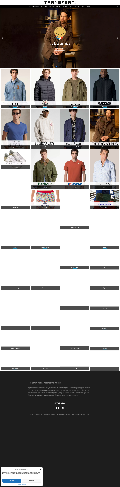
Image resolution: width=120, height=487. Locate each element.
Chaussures (52, 6)
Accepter (11, 481)
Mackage (104, 118)
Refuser (31, 481)
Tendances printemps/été (32, 6)
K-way (75, 199)
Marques (43, 6)
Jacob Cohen (104, 213)
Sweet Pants (45, 158)
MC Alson (45, 213)
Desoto (45, 340)
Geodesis (104, 354)
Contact (89, 6)
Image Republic (15, 354)
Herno (75, 319)
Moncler (45, 118)
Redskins (104, 158)
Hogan (105, 294)
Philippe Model (15, 173)
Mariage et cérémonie (62, 6)
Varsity (105, 314)
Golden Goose (45, 259)
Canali (15, 259)
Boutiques (81, 6)
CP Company (15, 299)
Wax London (75, 279)
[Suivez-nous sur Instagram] (62, 408)
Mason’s (15, 219)
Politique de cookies (21, 484)
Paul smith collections (75, 158)
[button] (40, 469)
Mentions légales (58, 414)
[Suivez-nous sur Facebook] (57, 408)
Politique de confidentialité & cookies (72, 414)
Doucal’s (104, 334)
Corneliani (45, 299)
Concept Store (73, 6)
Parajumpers (75, 239)
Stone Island (75, 118)
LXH (105, 273)
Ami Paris (15, 118)
